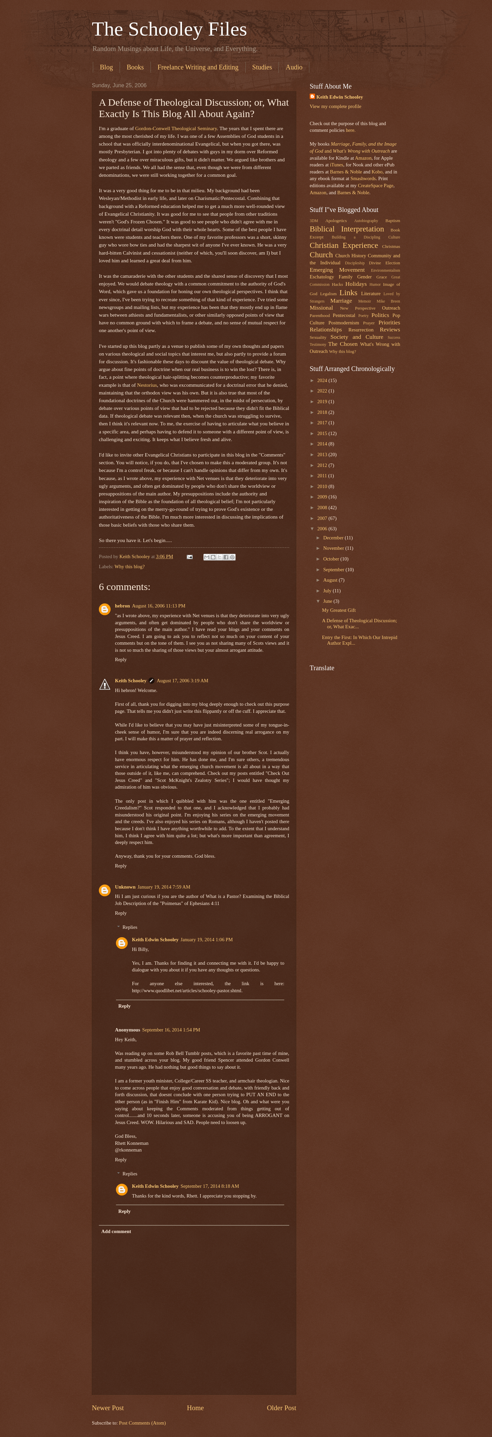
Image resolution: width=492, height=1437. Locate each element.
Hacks (337, 284)
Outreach (391, 308)
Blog (106, 67)
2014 (322, 443)
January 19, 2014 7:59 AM (163, 887)
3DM (314, 221)
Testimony (318, 344)
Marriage (341, 300)
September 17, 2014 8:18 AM (210, 1186)
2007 (322, 518)
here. (351, 130)
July (327, 590)
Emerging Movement (337, 269)
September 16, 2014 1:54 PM (171, 1029)
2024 (322, 380)
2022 (322, 390)
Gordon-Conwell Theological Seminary (176, 128)
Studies (262, 67)
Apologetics (336, 220)
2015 (322, 433)
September (334, 569)
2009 (322, 496)
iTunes (336, 164)
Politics (380, 315)
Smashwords (363, 178)
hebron (122, 605)
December (334, 537)
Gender (364, 276)
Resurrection (360, 329)
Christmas (391, 246)
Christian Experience (344, 245)
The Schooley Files (169, 29)
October (331, 559)
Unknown (125, 887)
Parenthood (320, 315)
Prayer (369, 322)
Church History (350, 255)
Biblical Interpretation (347, 228)
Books (135, 67)
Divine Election (384, 262)
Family (346, 276)
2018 (322, 412)
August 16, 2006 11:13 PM (158, 605)
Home (195, 1408)
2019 (322, 401)
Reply (121, 659)
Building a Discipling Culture (366, 237)
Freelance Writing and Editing (198, 67)
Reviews (390, 329)
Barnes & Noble (346, 171)
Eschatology (322, 276)
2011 (322, 475)
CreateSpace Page (375, 185)
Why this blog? (130, 566)
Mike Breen (388, 301)
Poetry (363, 316)
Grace (381, 276)
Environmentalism (385, 270)
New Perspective (358, 308)
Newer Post (108, 1408)
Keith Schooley (130, 680)
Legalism (328, 293)
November (334, 548)
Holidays (356, 283)
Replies (130, 927)
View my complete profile (335, 106)
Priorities (389, 322)
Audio (294, 67)
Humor (375, 284)
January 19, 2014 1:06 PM (207, 939)
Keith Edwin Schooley (155, 939)
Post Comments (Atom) (142, 1423)
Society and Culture (356, 336)
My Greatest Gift (339, 610)
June (328, 601)
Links (349, 292)
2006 (322, 528)
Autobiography (366, 221)
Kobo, (378, 171)
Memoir (364, 301)
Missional (321, 307)
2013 (322, 454)
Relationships (326, 329)
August (331, 580)
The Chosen (343, 343)
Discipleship (355, 263)
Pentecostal (344, 315)
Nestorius (147, 385)
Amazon (363, 158)
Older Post (281, 1408)
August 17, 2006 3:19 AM (182, 680)
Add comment (116, 1231)
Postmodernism (343, 322)
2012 (322, 465)
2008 (322, 507)
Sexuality (318, 337)
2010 (322, 486)
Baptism (392, 220)
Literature (370, 293)
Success (394, 337)
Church (321, 254)
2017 (322, 422)
